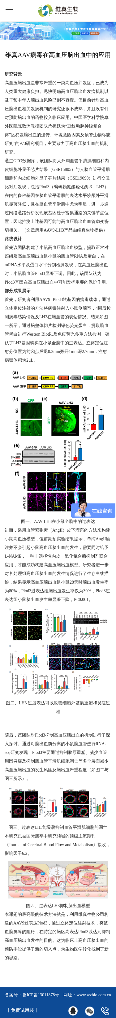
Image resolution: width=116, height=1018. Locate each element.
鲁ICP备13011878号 (40, 995)
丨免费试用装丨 (22, 1010)
